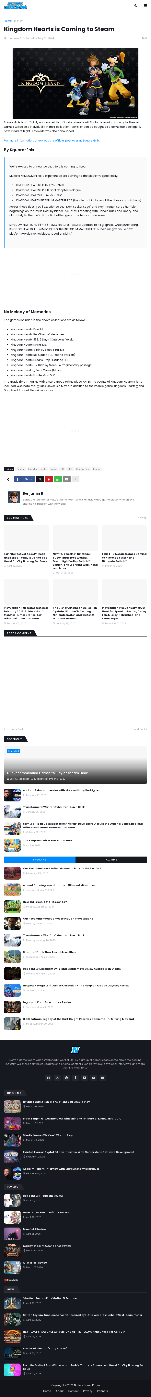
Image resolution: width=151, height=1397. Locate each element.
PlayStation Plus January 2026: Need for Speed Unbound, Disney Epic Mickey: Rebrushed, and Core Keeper (124, 613)
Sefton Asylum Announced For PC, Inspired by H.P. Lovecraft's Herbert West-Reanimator (82, 1315)
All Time (111, 859)
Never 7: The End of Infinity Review (46, 1212)
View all (142, 517)
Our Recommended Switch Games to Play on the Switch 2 (62, 868)
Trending (40, 859)
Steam (96, 469)
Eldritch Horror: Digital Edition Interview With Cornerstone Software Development (78, 1152)
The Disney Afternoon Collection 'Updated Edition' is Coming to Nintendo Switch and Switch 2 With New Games (75, 613)
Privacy (87, 1391)
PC (62, 469)
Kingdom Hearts (37, 469)
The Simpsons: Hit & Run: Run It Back (47, 840)
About (60, 1391)
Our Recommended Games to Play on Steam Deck (47, 773)
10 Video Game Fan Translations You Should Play (56, 1102)
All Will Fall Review (35, 1263)
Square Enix (82, 469)
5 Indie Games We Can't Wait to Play (48, 1135)
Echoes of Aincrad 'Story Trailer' (45, 1348)
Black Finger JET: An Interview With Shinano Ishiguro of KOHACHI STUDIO (72, 1118)
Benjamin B (33, 493)
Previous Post (14, 729)
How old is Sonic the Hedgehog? (45, 902)
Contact (73, 1391)
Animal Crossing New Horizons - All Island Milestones (59, 885)
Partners (102, 1391)
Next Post (139, 729)
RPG (70, 469)
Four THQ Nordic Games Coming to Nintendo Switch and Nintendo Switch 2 (124, 557)
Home (8, 21)
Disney (18, 21)
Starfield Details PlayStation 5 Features (50, 1298)
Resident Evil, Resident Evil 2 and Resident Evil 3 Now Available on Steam (72, 969)
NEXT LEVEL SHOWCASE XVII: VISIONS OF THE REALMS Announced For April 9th (74, 1332)
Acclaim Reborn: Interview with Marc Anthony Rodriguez (61, 790)
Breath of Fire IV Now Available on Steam (50, 952)
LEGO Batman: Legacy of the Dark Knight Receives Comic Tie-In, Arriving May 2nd (78, 1019)
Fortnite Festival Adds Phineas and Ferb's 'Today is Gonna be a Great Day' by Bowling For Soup (26, 557)
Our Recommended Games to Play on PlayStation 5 (58, 919)
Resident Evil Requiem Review (43, 1196)
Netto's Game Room (87, 1385)
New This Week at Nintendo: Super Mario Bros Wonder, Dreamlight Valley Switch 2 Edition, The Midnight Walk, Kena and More (75, 561)
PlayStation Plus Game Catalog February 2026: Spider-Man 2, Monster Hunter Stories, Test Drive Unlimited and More (26, 613)
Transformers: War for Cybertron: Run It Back (54, 807)
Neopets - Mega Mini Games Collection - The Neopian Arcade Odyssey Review (76, 985)
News (54, 469)
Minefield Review (34, 1229)
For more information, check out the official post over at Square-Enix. (52, 140)
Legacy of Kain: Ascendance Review (47, 1002)
